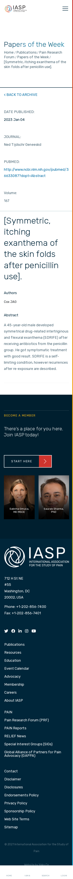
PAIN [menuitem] (8, 712)
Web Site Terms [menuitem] (16, 819)
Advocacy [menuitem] (12, 677)
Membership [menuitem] (14, 685)
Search (45, 872)
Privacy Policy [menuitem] (15, 803)
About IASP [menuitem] (13, 701)
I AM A (27, 872)
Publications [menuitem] (14, 645)
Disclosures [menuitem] (13, 787)
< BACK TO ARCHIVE (20, 95)
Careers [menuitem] (10, 693)
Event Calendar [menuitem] (16, 669)
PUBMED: (12, 162)
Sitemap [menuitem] (11, 827)
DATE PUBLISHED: (19, 112)
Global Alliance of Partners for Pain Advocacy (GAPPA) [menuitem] (32, 754)
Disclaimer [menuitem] (12, 779)
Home (9, 872)
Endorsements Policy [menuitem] (21, 795)
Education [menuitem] (12, 661)
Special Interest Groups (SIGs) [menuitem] (28, 744)
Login (64, 872)
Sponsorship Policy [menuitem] (19, 811)
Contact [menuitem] (11, 771)
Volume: (10, 193)
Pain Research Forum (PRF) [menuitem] (26, 720)
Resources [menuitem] (12, 653)
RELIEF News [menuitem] (15, 736)
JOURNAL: (12, 137)
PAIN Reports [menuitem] (15, 728)
